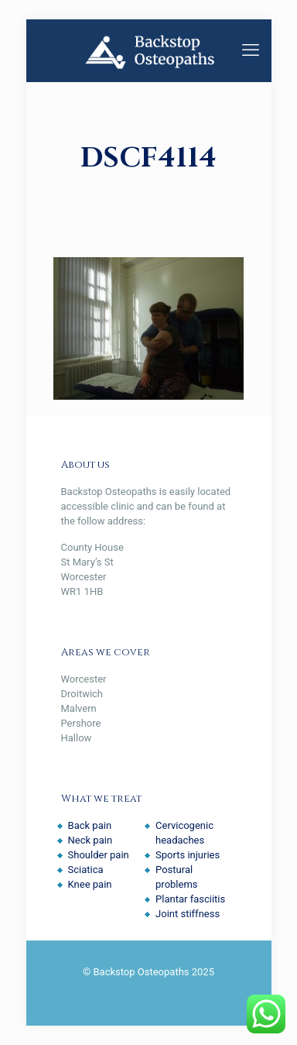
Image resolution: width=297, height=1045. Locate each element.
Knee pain (90, 884)
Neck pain (90, 840)
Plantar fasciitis (190, 899)
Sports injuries (187, 855)
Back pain (90, 825)
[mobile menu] (250, 50)
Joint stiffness (187, 914)
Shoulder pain (98, 855)
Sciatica (86, 869)
